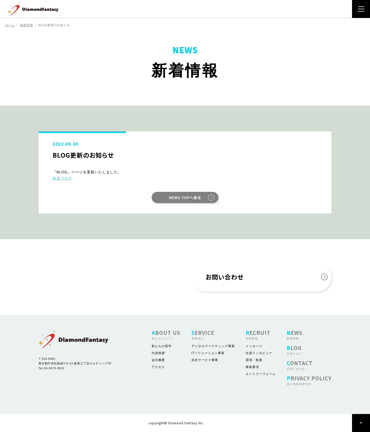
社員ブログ (62, 178)
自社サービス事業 (204, 360)
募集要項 (252, 367)
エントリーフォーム (261, 374)
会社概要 (158, 360)
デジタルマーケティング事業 (213, 346)
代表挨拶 (158, 353)
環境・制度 (254, 360)
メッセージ (254, 346)
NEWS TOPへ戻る (185, 197)
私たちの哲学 (162, 346)
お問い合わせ (224, 276)
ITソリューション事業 (208, 353)
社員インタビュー (259, 353)
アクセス (158, 367)
